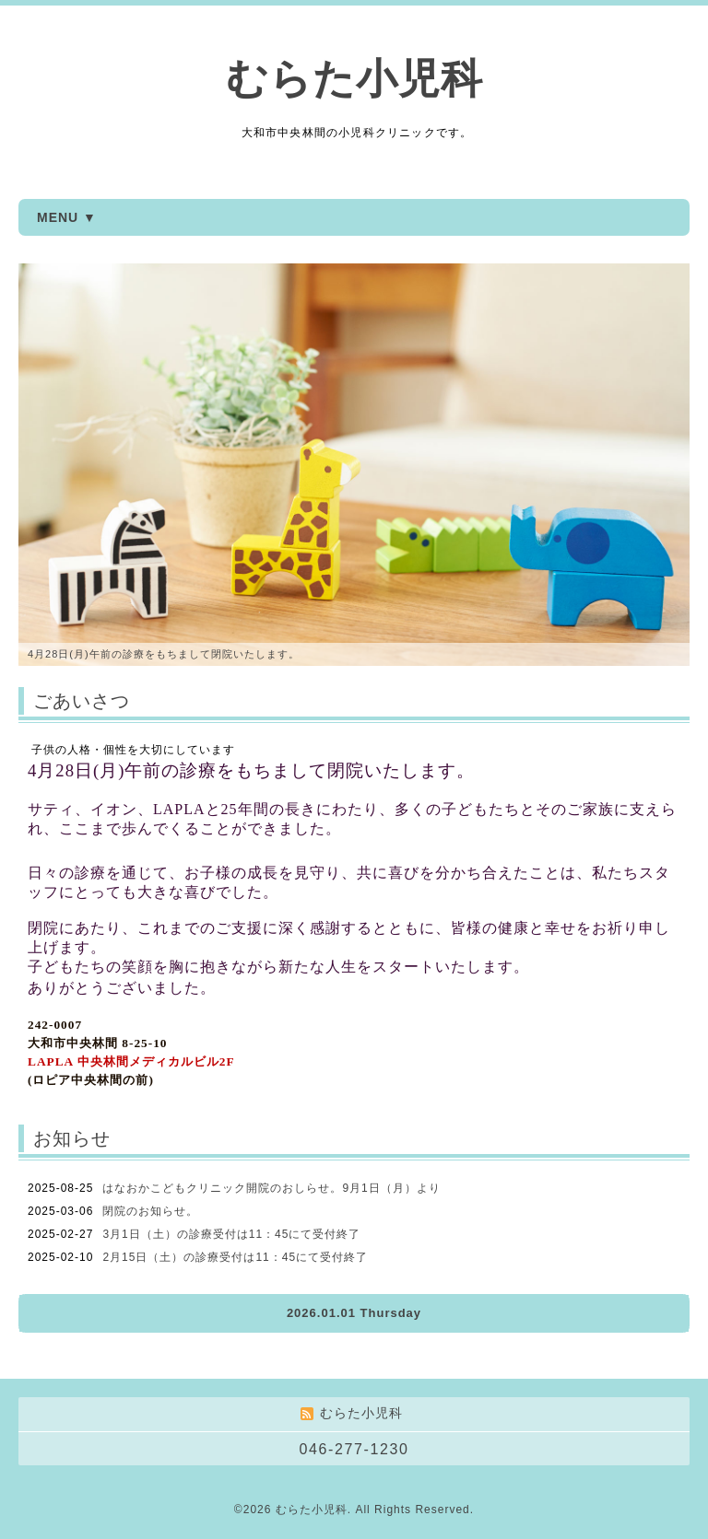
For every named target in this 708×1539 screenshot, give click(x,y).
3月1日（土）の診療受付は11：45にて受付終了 (231, 1234)
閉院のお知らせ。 (150, 1211)
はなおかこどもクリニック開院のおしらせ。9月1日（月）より (271, 1188)
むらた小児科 (354, 78)
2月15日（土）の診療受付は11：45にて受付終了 (235, 1257)
